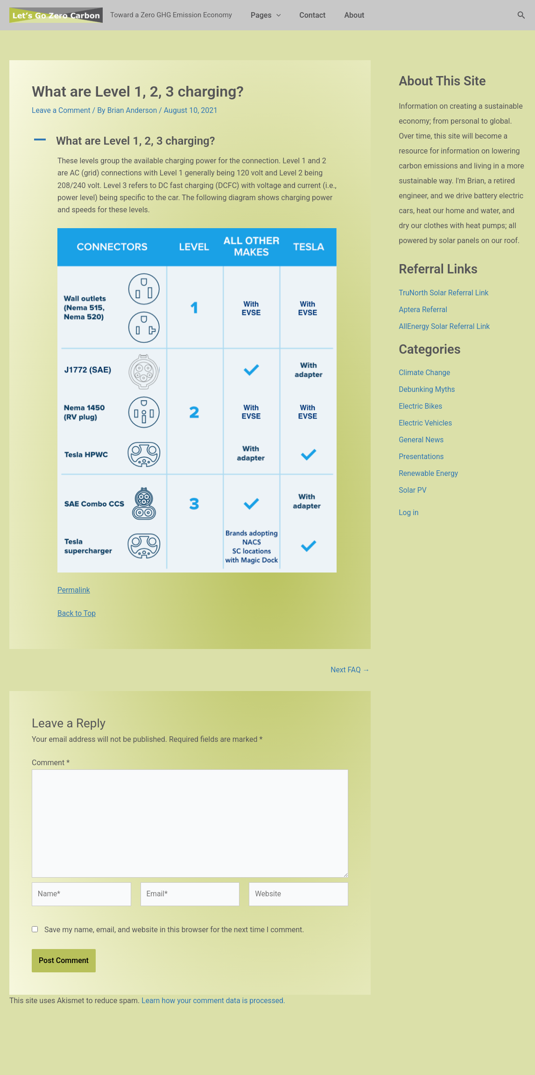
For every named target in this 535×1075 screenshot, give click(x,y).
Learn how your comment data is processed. (215, 1003)
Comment (51, 762)
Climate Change (425, 372)
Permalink (74, 589)
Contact (307, 15)
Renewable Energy (429, 473)
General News (422, 439)
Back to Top (77, 613)
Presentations (422, 456)
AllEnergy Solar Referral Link (445, 326)
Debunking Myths (427, 389)
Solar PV (413, 490)
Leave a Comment (62, 110)
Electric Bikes (421, 406)
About (345, 15)
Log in (409, 512)
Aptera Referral (423, 309)
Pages (264, 15)
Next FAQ (350, 669)
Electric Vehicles (426, 423)
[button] (274, 15)
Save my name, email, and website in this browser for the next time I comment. (174, 932)
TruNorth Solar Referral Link (445, 292)
